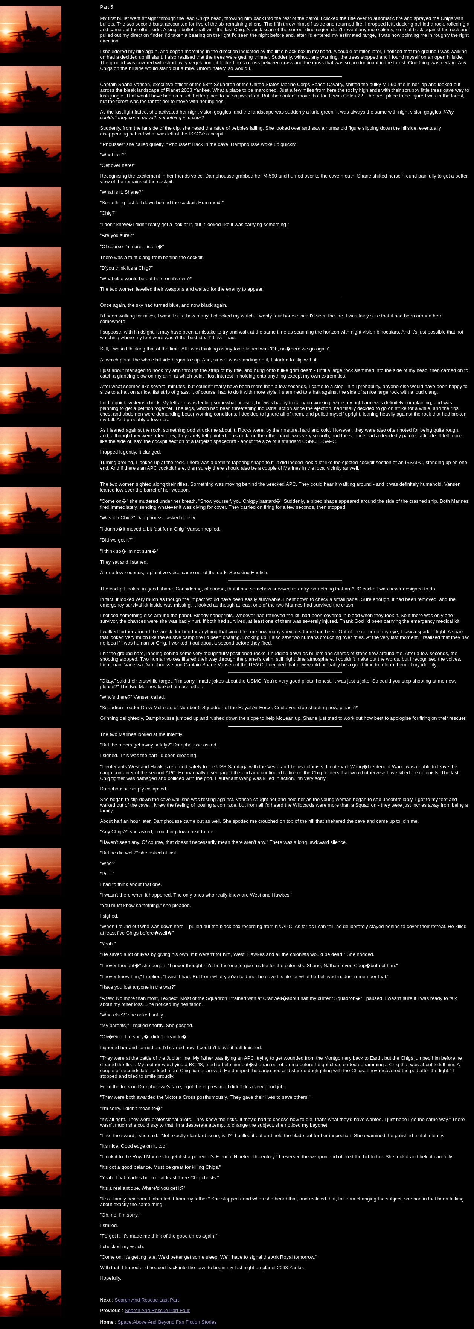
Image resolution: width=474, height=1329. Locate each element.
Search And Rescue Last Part (146, 1300)
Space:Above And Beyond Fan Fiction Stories (166, 1322)
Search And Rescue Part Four (157, 1310)
